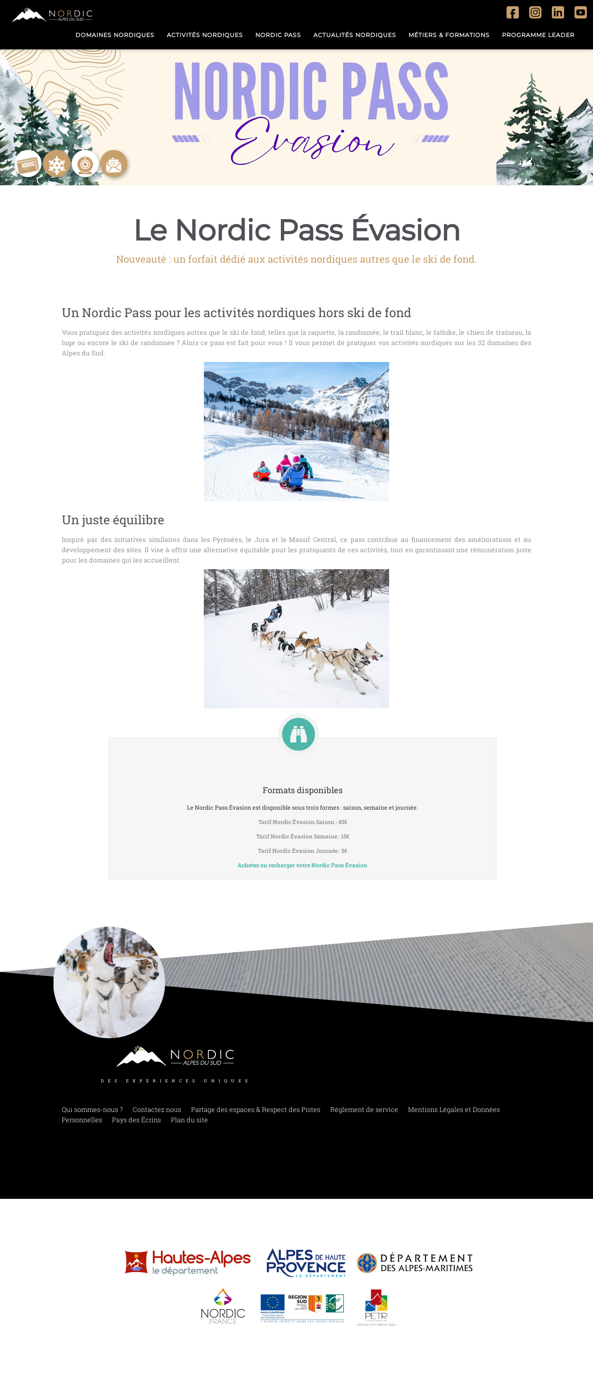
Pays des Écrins (136, 1122)
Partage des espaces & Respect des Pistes (255, 1112)
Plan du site (189, 1122)
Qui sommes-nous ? (92, 1112)
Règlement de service (364, 1112)
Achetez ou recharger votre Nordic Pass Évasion (302, 865)
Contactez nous (157, 1112)
